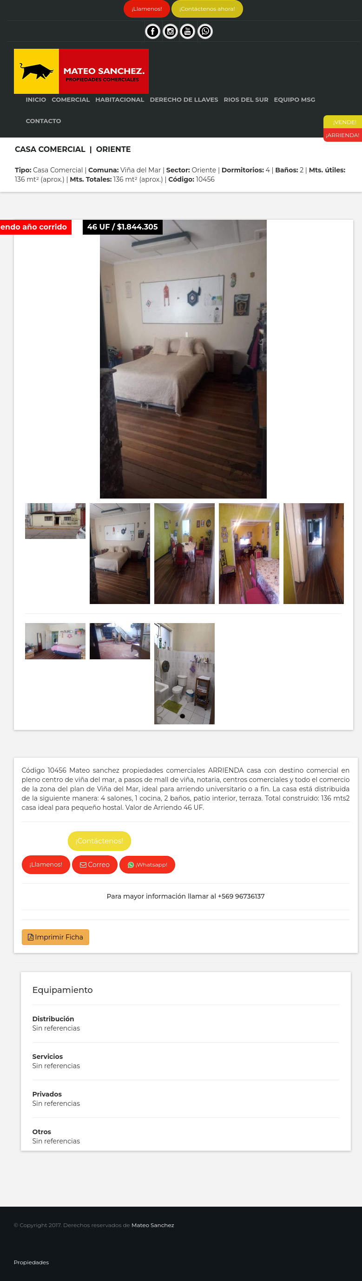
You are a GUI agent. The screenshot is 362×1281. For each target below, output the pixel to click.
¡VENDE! (343, 121)
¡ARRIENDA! (342, 134)
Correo (95, 865)
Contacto (43, 121)
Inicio (36, 99)
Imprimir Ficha (56, 937)
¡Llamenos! (147, 8)
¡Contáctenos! (100, 840)
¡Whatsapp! (147, 864)
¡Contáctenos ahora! (207, 8)
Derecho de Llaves (184, 99)
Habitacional (119, 99)
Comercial (71, 99)
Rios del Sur (246, 99)
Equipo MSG (294, 99)
